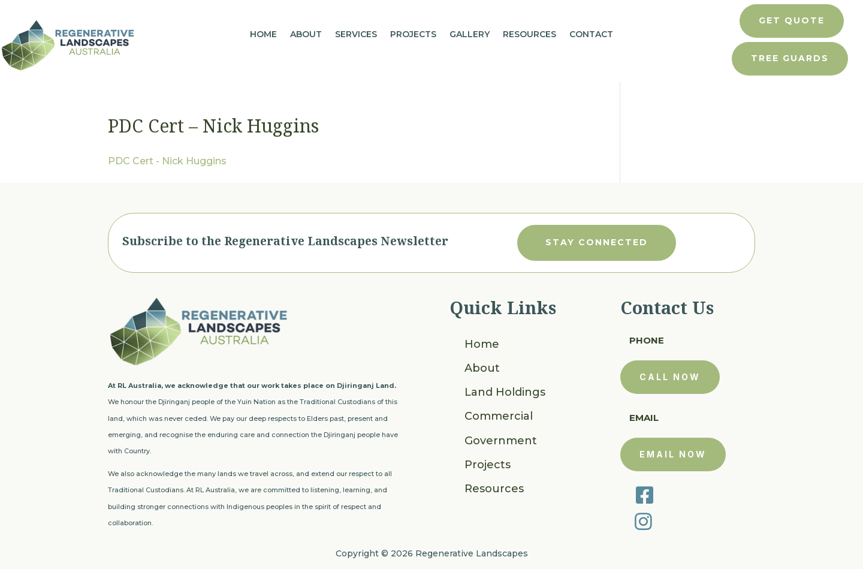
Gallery (469, 35)
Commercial (498, 416)
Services (356, 35)
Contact (591, 35)
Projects (413, 35)
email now (673, 454)
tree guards (790, 58)
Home (263, 35)
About (306, 35)
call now (670, 377)
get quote (792, 20)
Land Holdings (504, 392)
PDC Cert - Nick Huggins (167, 161)
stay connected (596, 242)
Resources (529, 35)
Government (500, 440)
